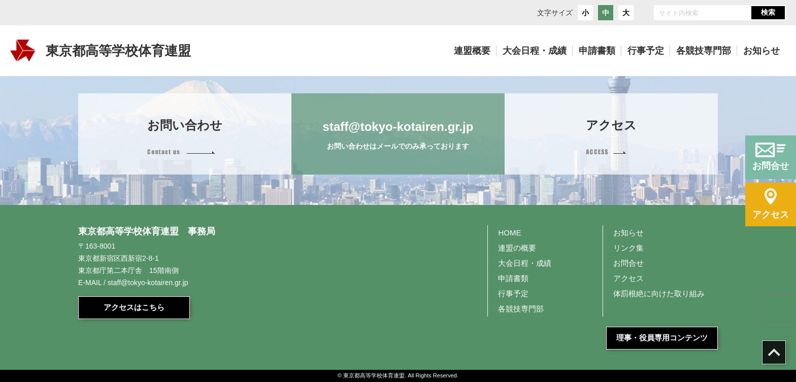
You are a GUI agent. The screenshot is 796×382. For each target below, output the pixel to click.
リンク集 (628, 248)
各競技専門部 (521, 308)
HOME (509, 232)
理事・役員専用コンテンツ (662, 337)
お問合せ (628, 263)
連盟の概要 (517, 248)
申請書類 (513, 278)
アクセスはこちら (134, 307)
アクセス (628, 278)
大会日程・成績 (524, 263)
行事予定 (513, 293)
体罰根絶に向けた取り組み (659, 293)
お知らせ (628, 232)
